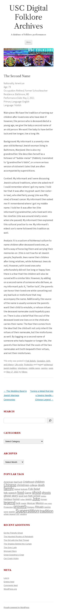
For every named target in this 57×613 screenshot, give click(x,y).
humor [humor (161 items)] (16, 499)
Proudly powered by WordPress (16, 607)
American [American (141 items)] (8, 482)
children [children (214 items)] (40, 481)
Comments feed (11, 585)
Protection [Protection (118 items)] (8, 507)
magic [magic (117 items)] (23, 503)
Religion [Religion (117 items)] (31, 507)
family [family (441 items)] (9, 488)
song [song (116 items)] (6, 512)
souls (51, 368)
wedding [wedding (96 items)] (23, 514)
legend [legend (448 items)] (9, 503)
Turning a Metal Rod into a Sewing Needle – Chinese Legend (41, 395)
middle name (34, 368)
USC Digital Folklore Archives (28, 17)
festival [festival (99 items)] (17, 489)
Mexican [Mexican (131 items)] (31, 503)
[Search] (50, 420)
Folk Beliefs (31, 361)
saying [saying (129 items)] (47, 507)
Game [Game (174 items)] (27, 492)
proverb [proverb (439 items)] (20, 506)
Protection (28, 364)
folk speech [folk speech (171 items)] (10, 492)
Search (9, 411)
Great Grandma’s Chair (14, 555)
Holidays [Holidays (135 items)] (8, 499)
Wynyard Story (10, 551)
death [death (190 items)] (41, 485)
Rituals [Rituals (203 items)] (39, 506)
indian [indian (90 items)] (22, 499)
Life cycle (19, 364)
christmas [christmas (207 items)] (23, 485)
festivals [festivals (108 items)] (24, 489)
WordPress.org (10, 589)
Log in (6, 578)
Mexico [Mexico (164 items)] (40, 503)
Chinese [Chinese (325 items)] (10, 485)
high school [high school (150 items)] (34, 496)
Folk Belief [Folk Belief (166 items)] (34, 489)
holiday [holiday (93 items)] (43, 496)
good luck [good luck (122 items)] (23, 496)
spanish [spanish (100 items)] (12, 512)
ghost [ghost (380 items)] (36, 492)
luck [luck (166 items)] (18, 503)
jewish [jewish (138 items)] (29, 499)
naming (44, 368)
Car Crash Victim (11, 558)
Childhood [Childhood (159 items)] (28, 481)
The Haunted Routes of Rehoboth (18, 536)
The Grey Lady (10, 547)
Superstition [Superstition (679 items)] (27, 510)
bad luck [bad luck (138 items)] (18, 482)
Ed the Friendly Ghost (13, 533)
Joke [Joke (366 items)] (36, 499)
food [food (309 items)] (20, 492)
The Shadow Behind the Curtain (18, 544)
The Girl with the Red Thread (16, 540)
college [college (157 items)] (33, 485)
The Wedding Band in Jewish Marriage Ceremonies (15, 395)
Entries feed (9, 582)
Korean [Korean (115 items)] (44, 499)
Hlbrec (24, 372)
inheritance (23, 368)
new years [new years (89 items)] (48, 503)
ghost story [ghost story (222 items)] (11, 495)
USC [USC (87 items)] (18, 514)
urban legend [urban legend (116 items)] (10, 514)
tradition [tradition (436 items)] (46, 511)
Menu (28, 42)
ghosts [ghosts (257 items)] (46, 492)
